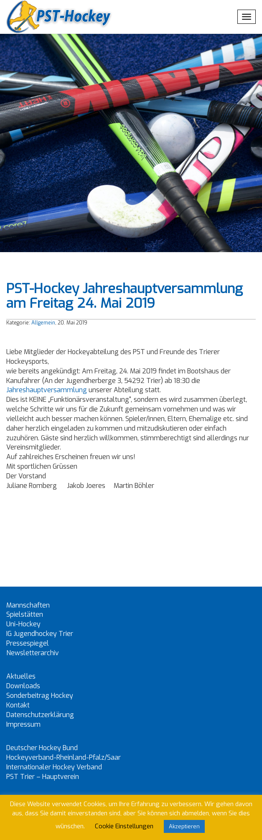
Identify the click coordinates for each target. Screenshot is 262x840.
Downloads (23, 686)
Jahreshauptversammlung (47, 390)
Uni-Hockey (23, 624)
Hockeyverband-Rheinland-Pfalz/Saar (63, 757)
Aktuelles (21, 676)
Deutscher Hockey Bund (42, 747)
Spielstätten (24, 614)
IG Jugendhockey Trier (39, 633)
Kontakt (18, 705)
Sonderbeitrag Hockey (39, 695)
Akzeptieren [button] (184, 826)
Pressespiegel (27, 643)
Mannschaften (28, 605)
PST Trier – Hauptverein (42, 776)
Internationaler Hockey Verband (54, 767)
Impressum (23, 724)
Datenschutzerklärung (40, 714)
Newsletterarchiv (32, 653)
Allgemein (43, 322)
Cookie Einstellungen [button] (124, 826)
